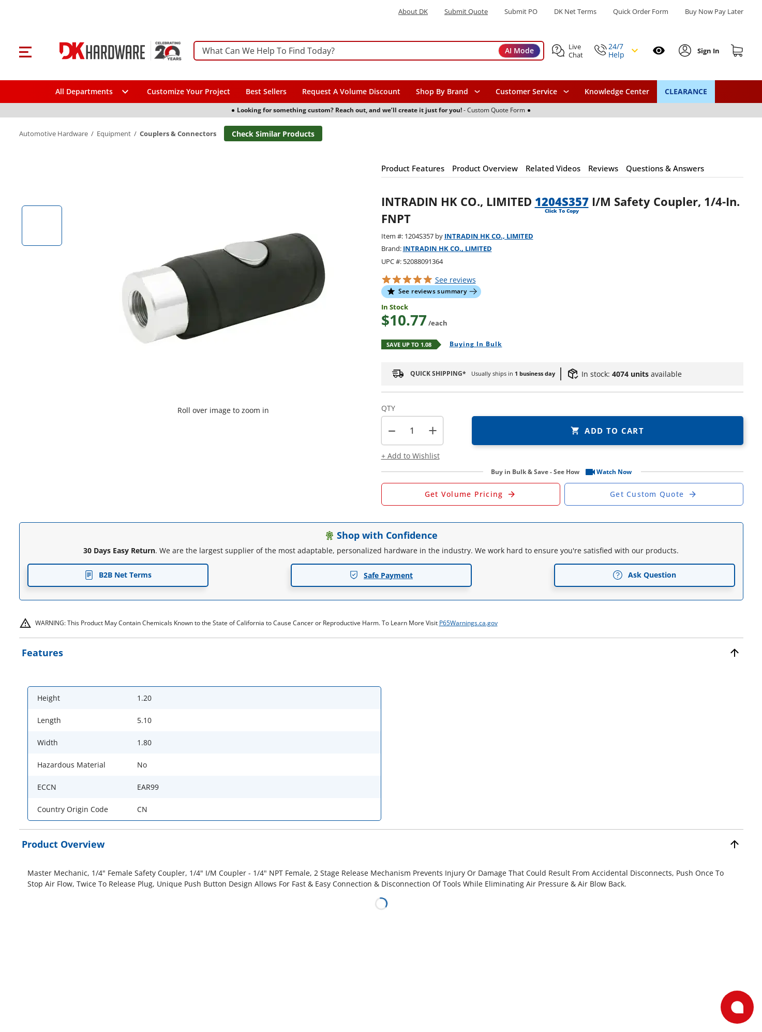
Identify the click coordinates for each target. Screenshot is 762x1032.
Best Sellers (266, 91)
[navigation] (532, 91)
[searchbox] (368, 51)
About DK (413, 11)
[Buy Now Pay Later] (714, 11)
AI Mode (519, 50)
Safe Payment (381, 575)
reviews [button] (455, 280)
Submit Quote (466, 11)
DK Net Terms (575, 11)
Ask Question (644, 575)
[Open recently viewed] (658, 50)
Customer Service (526, 91)
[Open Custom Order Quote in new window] (653, 494)
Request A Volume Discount (351, 91)
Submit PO (520, 11)
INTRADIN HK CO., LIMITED (488, 236)
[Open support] (737, 1007)
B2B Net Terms (118, 575)
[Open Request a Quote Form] (470, 494)
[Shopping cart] (737, 51)
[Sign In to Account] (707, 51)
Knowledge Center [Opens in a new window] (617, 91)
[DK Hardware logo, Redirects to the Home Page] (108, 51)
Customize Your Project (188, 91)
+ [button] (432, 430)
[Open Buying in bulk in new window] (472, 344)
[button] (25, 51)
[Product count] (412, 430)
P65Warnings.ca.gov (468, 622)
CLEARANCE (686, 91)
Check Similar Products (273, 134)
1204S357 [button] (562, 201)
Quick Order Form (640, 11)
